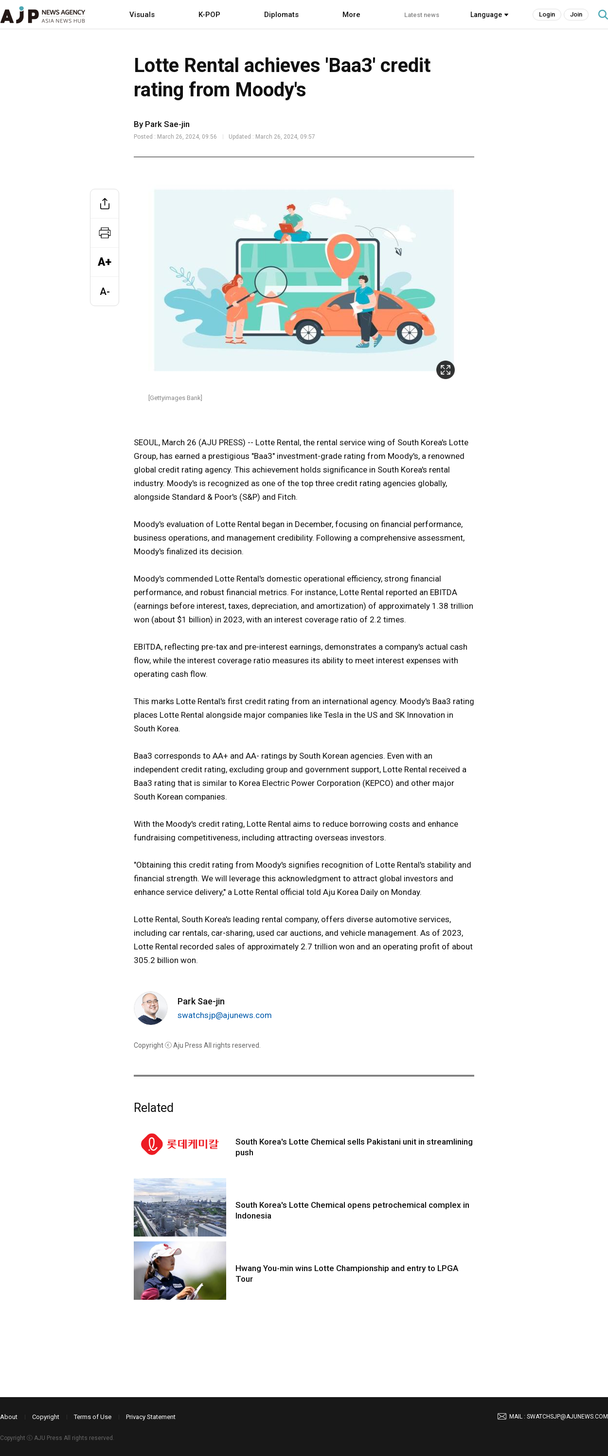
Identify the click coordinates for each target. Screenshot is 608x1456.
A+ (104, 262)
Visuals (142, 14)
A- (105, 291)
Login (547, 14)
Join (576, 14)
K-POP (209, 14)
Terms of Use (92, 1416)
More (351, 14)
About (9, 1416)
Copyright (45, 1416)
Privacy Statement (151, 1416)
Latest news (421, 14)
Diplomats (281, 14)
